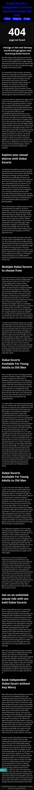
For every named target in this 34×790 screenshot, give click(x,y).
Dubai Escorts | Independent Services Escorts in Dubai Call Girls (17, 9)
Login (27, 19)
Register (17, 19)
